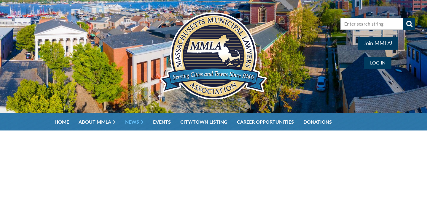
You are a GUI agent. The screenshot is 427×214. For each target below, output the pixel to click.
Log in (377, 62)
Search (409, 24)
